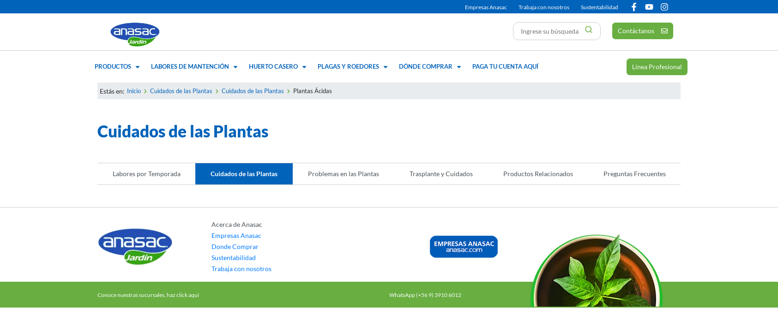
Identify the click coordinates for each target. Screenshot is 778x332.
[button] (118, 66)
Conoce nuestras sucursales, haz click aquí (148, 294)
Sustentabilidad (599, 7)
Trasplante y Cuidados (441, 174)
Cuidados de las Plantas (181, 91)
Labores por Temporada (147, 174)
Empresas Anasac (486, 7)
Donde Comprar (235, 246)
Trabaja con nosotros (544, 7)
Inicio (134, 91)
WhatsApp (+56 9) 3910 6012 (425, 294)
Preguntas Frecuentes (634, 174)
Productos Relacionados (538, 174)
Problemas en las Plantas (343, 174)
